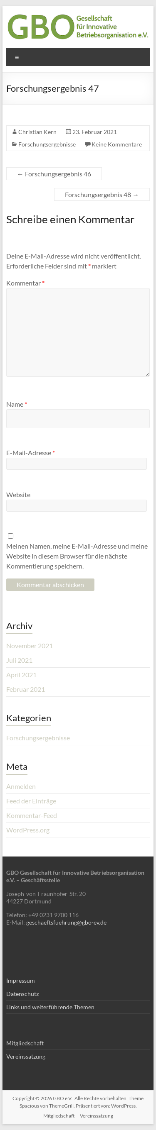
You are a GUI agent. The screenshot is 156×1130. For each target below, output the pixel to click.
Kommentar (25, 283)
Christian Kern (37, 131)
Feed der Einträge (31, 801)
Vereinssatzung (25, 1056)
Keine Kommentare (117, 144)
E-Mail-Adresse (30, 452)
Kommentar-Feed (31, 815)
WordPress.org (28, 830)
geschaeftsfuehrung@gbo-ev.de (66, 922)
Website (18, 494)
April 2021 (21, 674)
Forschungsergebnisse (47, 144)
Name (16, 404)
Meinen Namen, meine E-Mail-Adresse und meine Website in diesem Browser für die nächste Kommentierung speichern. (77, 556)
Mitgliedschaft (25, 1043)
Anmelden (21, 786)
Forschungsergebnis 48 (102, 194)
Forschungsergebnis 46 (54, 174)
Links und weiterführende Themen (50, 1006)
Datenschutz (22, 993)
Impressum (20, 980)
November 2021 (29, 645)
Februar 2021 (25, 689)
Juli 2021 (19, 660)
